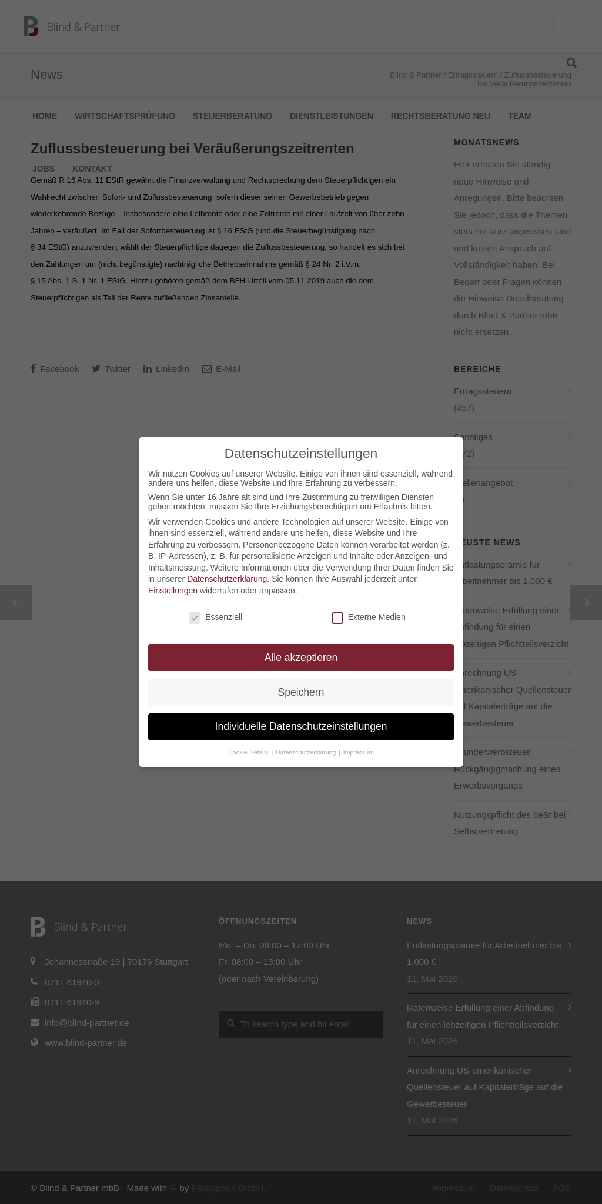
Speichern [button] (301, 692)
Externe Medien (369, 617)
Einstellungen (173, 590)
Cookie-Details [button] (249, 752)
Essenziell (215, 617)
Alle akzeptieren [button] (301, 657)
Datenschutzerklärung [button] (306, 752)
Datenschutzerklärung (227, 578)
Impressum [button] (358, 752)
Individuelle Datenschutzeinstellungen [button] (301, 726)
